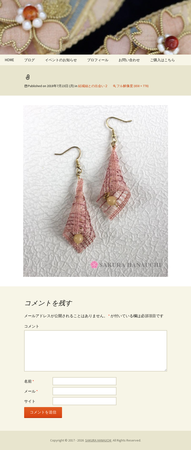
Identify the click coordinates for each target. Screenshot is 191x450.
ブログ (29, 60)
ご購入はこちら (162, 60)
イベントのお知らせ (61, 60)
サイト (30, 401)
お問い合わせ (129, 60)
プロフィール (97, 60)
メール (31, 391)
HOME (9, 60)
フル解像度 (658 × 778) (132, 86)
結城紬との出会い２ (93, 86)
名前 (29, 381)
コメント (31, 326)
